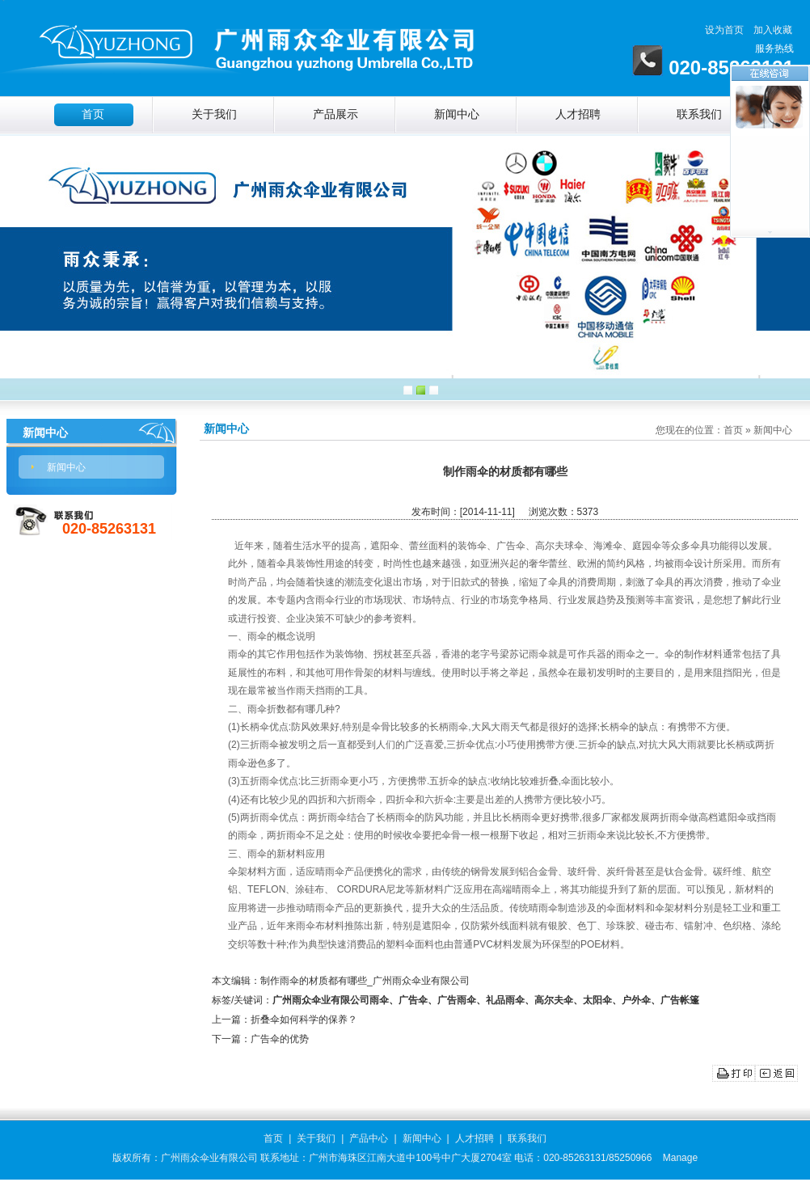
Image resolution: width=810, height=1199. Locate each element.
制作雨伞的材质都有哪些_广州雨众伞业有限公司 (365, 980)
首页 (93, 114)
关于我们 (214, 114)
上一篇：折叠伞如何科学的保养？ (284, 1019)
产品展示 (335, 114)
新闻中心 (456, 114)
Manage (680, 1157)
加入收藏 (772, 30)
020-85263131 (109, 529)
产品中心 (368, 1138)
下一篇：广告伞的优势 (260, 1039)
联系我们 (699, 114)
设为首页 (724, 30)
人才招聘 (578, 114)
